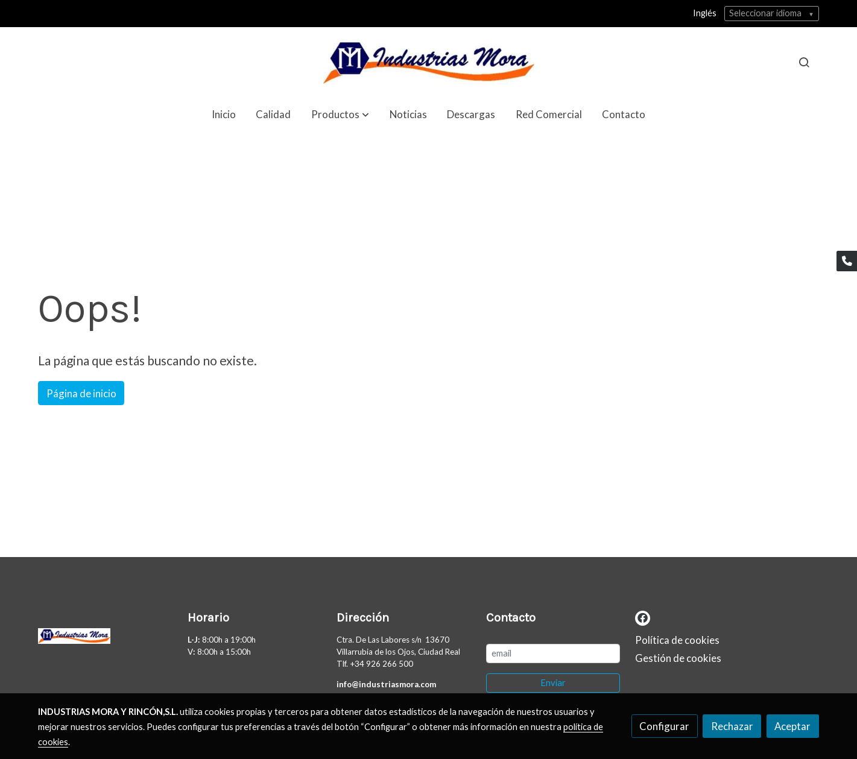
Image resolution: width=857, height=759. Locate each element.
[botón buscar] (804, 62)
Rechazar (732, 726)
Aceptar (792, 726)
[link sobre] (105, 638)
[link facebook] (642, 617)
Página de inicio (81, 393)
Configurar (664, 726)
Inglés (704, 13)
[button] (340, 114)
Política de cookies (677, 640)
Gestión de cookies (678, 658)
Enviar (553, 683)
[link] (428, 61)
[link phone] (846, 261)
